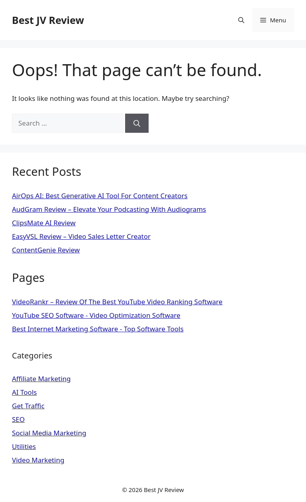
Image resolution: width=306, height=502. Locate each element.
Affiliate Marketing (41, 378)
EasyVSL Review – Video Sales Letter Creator (81, 236)
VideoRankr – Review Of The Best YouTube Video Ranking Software (117, 301)
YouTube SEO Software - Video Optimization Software (96, 315)
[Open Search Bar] (241, 20)
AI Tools (24, 392)
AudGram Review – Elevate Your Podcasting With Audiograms (109, 209)
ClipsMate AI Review (44, 222)
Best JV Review (48, 20)
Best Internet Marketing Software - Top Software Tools (98, 328)
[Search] (137, 123)
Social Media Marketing (49, 432)
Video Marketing (38, 460)
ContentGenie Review (46, 249)
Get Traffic (28, 405)
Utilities (24, 446)
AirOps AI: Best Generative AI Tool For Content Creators (100, 195)
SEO (18, 419)
